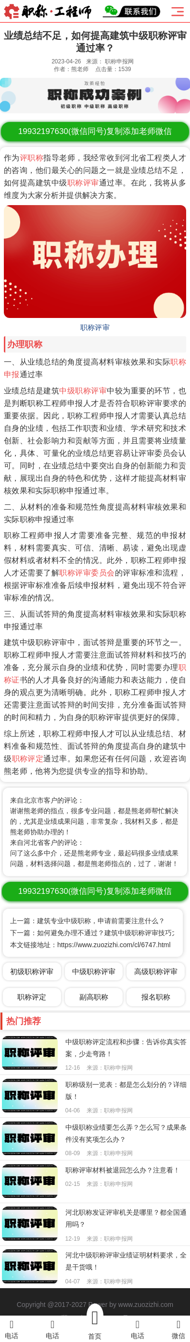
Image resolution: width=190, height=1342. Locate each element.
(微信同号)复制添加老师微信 (95, 131)
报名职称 (155, 997)
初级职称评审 (31, 971)
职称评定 (28, 759)
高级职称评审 (155, 971)
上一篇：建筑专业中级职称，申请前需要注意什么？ (87, 921)
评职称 (31, 158)
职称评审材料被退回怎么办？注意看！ (122, 1170)
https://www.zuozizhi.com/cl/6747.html (114, 945)
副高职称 (93, 997)
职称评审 (83, 183)
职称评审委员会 (86, 573)
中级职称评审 (83, 391)
